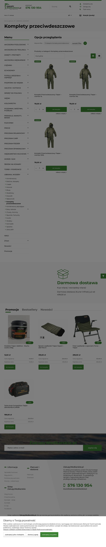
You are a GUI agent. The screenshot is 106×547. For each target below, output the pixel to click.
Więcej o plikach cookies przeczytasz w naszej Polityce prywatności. (27, 529)
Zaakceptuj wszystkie (49, 534)
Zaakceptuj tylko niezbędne (14, 534)
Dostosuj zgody (33, 534)
